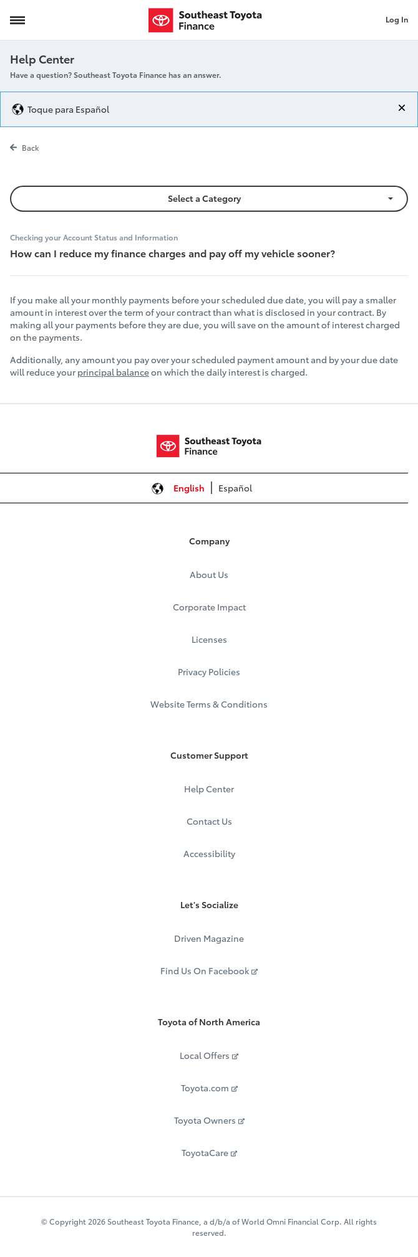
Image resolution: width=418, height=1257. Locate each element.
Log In (397, 19)
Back (24, 147)
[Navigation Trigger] (17, 20)
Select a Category (204, 198)
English (189, 487)
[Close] (401, 107)
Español (235, 487)
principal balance (113, 372)
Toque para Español (68, 109)
